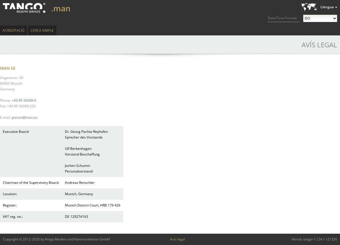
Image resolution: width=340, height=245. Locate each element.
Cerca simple (42, 30)
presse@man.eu (24, 117)
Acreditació (13, 30)
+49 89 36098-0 (24, 100)
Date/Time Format (282, 18)
